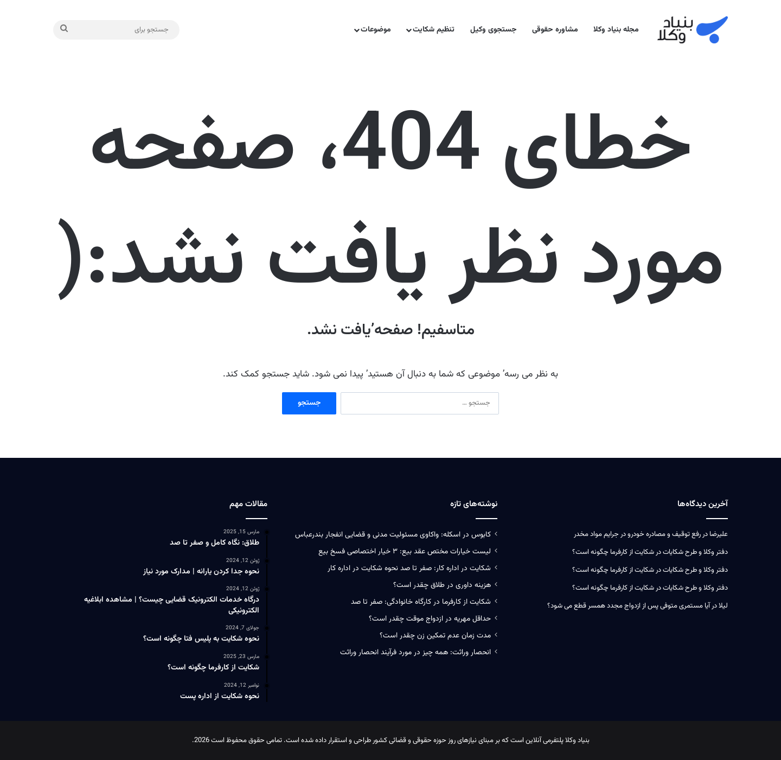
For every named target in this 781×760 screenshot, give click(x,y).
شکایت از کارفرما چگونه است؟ (613, 552)
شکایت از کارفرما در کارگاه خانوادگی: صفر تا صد (421, 602)
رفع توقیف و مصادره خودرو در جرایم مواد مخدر (637, 534)
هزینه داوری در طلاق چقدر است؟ (442, 585)
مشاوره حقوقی (555, 30)
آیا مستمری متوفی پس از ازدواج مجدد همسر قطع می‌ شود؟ (628, 606)
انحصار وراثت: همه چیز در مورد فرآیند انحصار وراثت (415, 652)
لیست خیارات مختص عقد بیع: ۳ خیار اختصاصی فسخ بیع (404, 551)
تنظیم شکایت (433, 30)
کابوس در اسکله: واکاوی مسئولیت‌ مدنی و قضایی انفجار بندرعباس (393, 534)
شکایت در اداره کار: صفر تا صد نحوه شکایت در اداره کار (409, 568)
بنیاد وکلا (577, 740)
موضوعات (376, 30)
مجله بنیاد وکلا (616, 30)
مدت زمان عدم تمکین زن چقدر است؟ (435, 635)
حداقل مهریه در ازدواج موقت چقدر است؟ (430, 618)
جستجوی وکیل (493, 30)
